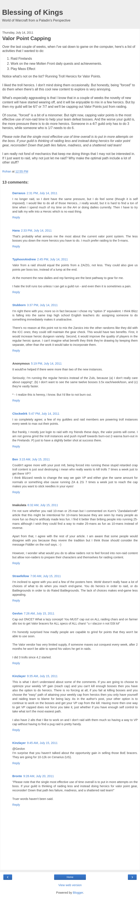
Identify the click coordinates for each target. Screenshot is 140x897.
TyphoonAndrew (24, 259)
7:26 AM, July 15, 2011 (39, 613)
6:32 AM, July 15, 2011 (42, 505)
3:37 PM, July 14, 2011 (42, 305)
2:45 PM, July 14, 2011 (52, 259)
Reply (16, 217)
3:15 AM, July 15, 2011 (34, 459)
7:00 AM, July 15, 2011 (45, 576)
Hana (16, 230)
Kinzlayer (19, 676)
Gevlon (17, 613)
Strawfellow (20, 576)
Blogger (78, 892)
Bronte (17, 776)
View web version (70, 885)
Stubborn (19, 305)
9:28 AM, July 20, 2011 (38, 776)
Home (70, 877)
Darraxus (18, 193)
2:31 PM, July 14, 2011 (42, 193)
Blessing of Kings (32, 12)
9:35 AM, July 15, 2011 (42, 676)
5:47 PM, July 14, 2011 (44, 413)
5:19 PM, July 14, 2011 (46, 363)
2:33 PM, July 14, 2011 (36, 230)
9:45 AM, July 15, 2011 (42, 743)
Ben (15, 459)
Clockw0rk (19, 413)
